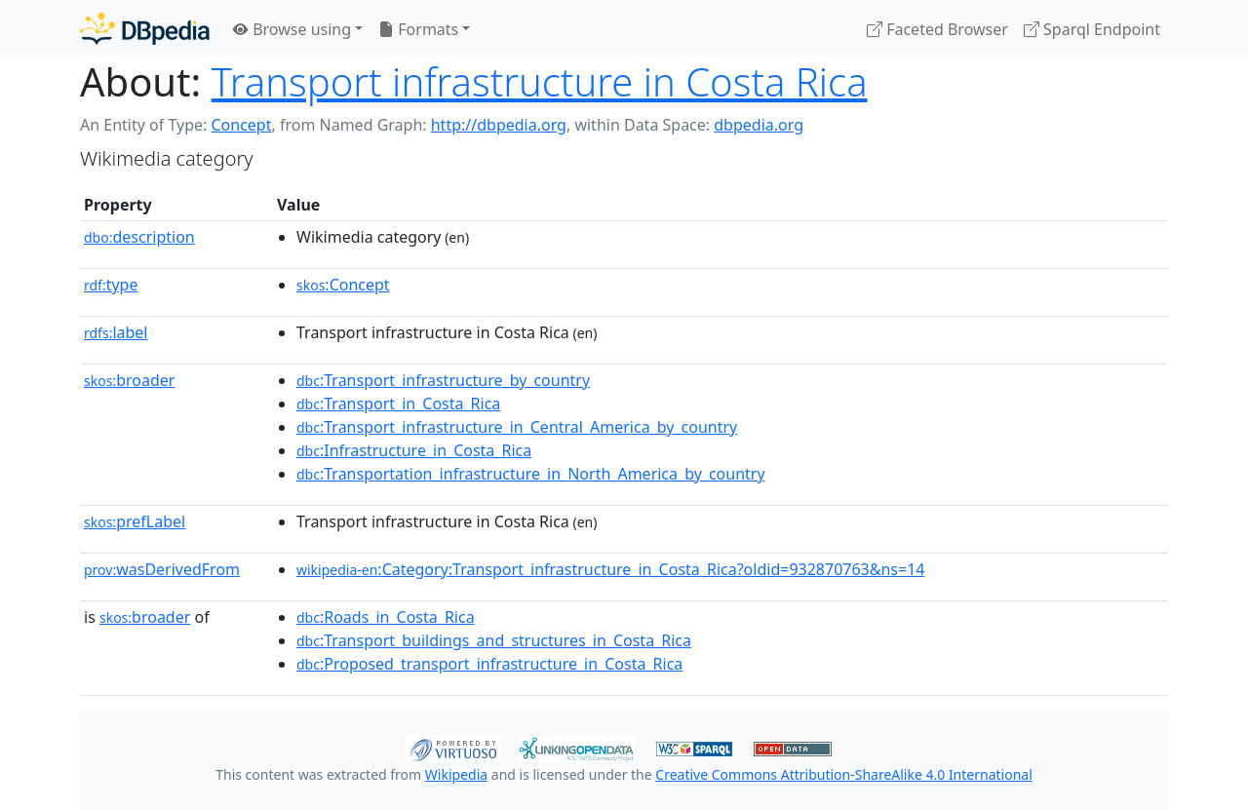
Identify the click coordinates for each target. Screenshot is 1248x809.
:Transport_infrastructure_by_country (443, 380)
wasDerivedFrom (162, 569)
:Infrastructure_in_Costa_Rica (413, 450)
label (116, 332)
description (139, 237)
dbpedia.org (758, 124)
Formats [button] (418, 29)
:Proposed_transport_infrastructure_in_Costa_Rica (489, 663)
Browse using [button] (292, 29)
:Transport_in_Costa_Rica (398, 403)
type (111, 284)
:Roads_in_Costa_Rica (385, 617)
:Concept (343, 284)
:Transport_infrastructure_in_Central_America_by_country (516, 427)
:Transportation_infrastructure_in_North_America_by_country (530, 473)
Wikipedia (456, 774)
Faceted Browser (937, 29)
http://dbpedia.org (498, 124)
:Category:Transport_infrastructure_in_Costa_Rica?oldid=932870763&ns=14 (610, 569)
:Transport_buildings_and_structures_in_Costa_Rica (493, 640)
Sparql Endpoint (1092, 29)
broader (129, 380)
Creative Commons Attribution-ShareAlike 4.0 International (843, 774)
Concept (241, 124)
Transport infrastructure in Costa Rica (540, 81)
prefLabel (134, 521)
